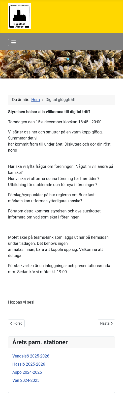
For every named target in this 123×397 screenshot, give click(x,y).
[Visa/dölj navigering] (13, 42)
